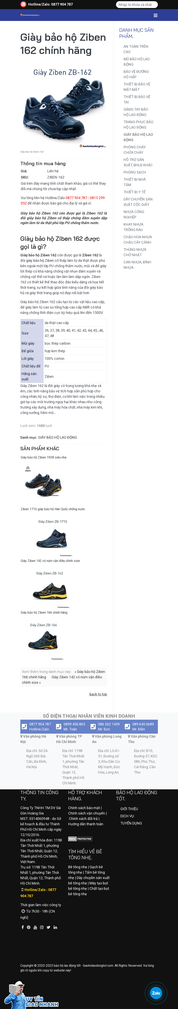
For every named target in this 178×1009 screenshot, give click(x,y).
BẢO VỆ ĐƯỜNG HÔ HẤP (136, 74)
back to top (98, 694)
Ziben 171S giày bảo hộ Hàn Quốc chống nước (53, 509)
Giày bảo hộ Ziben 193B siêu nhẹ (43, 457)
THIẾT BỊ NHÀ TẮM (135, 182)
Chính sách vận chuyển (86, 813)
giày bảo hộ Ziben (40, 260)
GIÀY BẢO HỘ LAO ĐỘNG (57, 437)
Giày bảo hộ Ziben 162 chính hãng (63, 44)
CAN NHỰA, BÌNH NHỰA (137, 265)
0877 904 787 (62, 4)
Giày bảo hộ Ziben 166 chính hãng (44, 612)
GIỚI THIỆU (129, 809)
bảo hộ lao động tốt (67, 965)
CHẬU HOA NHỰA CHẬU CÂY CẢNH (138, 239)
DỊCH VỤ (127, 816)
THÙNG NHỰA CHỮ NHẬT (135, 252)
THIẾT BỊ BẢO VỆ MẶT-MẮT (137, 87)
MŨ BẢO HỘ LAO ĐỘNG (137, 61)
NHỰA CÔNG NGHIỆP (134, 214)
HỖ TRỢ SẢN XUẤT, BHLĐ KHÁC (138, 162)
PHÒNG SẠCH (135, 172)
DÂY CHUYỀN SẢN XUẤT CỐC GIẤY (138, 202)
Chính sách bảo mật (84, 808)
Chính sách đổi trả (83, 819)
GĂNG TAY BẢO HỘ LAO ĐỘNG (136, 112)
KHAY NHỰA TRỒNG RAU (133, 227)
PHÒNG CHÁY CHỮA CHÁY (135, 150)
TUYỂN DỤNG (131, 823)
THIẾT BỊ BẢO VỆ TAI (137, 99)
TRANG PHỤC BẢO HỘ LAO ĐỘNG (138, 124)
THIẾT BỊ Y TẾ (135, 192)
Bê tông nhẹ (77, 867)
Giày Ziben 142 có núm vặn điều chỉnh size (50, 561)
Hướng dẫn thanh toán (85, 824)
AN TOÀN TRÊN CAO (136, 49)
